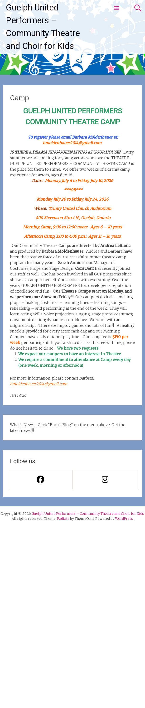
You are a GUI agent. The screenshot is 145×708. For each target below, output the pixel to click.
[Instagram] (105, 479)
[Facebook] (40, 479)
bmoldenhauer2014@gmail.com (72, 142)
